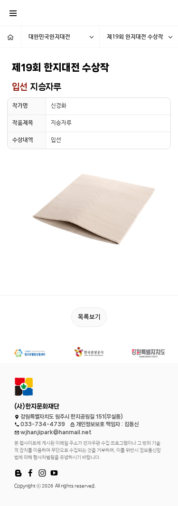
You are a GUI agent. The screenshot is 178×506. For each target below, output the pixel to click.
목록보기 (89, 317)
